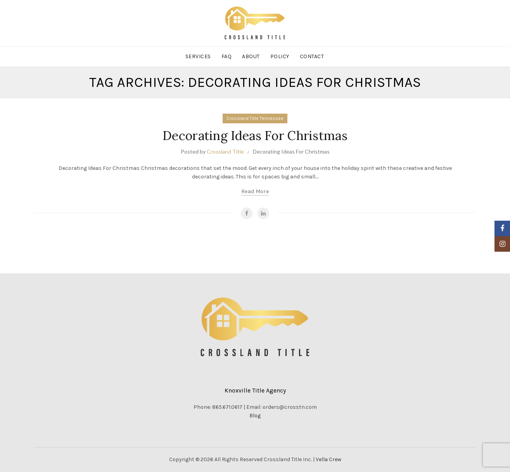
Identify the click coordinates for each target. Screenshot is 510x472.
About (251, 56)
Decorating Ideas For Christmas (255, 136)
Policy (279, 56)
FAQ (226, 56)
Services (198, 56)
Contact (312, 56)
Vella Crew (328, 459)
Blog (255, 415)
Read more (255, 191)
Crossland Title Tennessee (255, 118)
